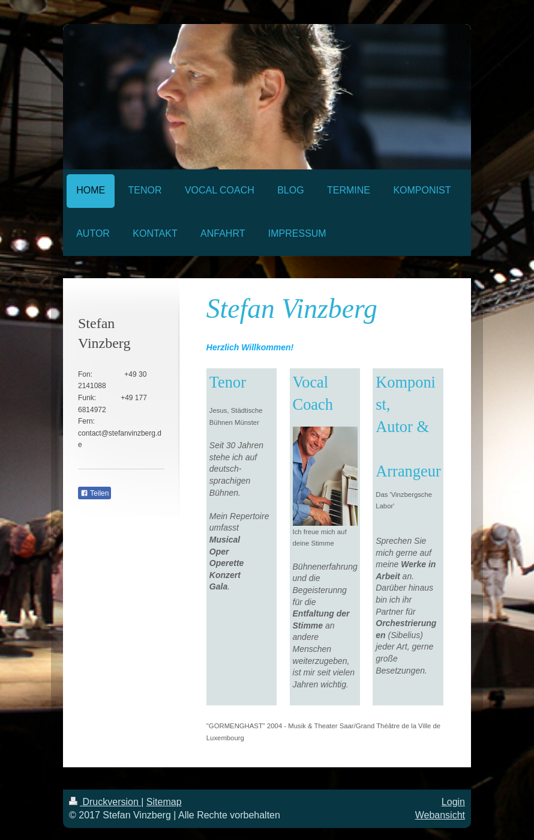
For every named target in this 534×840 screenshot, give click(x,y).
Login (453, 802)
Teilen (94, 493)
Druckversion (105, 802)
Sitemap (164, 802)
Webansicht (440, 815)
